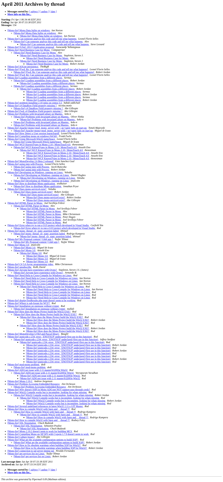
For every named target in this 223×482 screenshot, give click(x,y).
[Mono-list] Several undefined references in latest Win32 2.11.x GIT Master (45, 406)
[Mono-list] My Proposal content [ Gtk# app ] (30, 239)
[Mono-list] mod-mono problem (23, 364)
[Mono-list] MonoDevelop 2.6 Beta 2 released (30, 161)
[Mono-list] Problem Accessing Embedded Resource (33, 384)
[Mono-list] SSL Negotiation (22, 423)
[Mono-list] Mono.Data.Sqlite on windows (28, 30)
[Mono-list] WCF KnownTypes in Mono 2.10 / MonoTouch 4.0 (39, 144)
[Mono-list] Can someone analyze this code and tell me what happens (42, 38)
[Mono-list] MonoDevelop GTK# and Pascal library (33, 334)
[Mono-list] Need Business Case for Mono (28, 50)
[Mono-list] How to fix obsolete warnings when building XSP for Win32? (44, 445)
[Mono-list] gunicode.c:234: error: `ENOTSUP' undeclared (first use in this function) (49, 336)
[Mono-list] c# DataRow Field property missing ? (32, 105)
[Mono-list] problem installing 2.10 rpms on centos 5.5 (35, 102)
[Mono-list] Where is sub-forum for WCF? (28, 303)
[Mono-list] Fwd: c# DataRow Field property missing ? (35, 111)
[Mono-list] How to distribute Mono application (31, 183)
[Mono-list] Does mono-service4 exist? (27, 189)
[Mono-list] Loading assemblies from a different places (35, 77)
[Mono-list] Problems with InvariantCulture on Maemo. (35, 114)
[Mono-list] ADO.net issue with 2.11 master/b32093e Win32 (37, 370)
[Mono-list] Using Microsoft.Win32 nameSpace (31, 139)
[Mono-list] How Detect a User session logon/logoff (33, 133)
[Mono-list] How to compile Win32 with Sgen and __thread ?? (38, 409)
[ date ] (53, 11)
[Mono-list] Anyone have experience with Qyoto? (32, 270)
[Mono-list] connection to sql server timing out (31, 451)
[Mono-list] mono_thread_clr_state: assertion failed (33, 231)
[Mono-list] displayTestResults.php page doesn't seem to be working (41, 300)
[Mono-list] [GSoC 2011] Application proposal (31, 47)
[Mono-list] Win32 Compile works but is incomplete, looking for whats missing (47, 392)
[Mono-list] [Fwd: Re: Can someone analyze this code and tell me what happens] (47, 69)
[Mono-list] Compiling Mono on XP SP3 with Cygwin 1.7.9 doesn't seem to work (48, 434)
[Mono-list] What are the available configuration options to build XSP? (43, 439)
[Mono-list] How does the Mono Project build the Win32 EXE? (39, 311)
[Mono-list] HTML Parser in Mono (25, 203)
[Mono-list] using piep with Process (25, 164)
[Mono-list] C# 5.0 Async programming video (30, 264)
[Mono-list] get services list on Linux (26, 453)
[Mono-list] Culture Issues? (21, 437)
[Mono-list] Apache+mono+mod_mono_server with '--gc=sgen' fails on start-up (47, 128)
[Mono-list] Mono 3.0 (18, 244)
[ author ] (44, 11)
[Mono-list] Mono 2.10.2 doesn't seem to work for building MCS (40, 431)
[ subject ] (34, 11)
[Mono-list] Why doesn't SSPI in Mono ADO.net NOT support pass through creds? (48, 389)
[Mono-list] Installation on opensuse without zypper (33, 306)
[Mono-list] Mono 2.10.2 (20, 381)
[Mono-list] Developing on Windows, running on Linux (35, 172)
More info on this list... (19, 14)
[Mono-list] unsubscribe (19, 267)
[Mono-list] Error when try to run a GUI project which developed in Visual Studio (48, 225)
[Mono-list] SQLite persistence (23, 66)
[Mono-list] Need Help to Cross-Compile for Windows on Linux (39, 275)
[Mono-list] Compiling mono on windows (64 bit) (32, 136)
